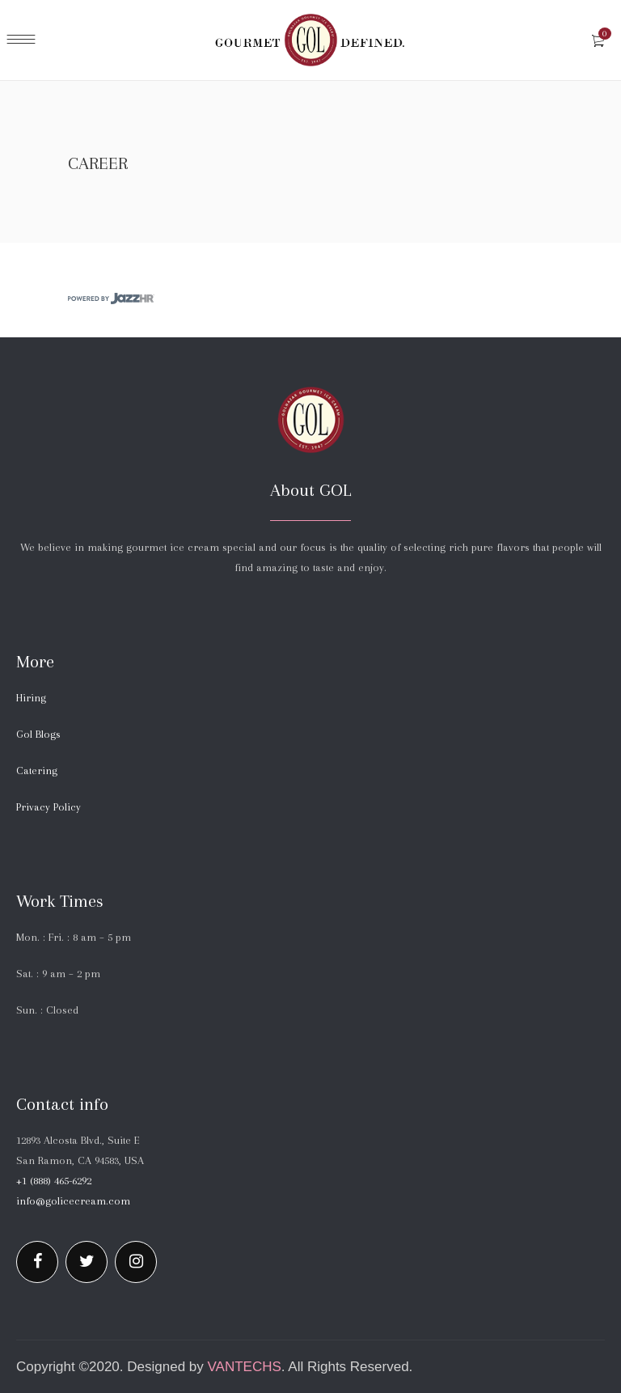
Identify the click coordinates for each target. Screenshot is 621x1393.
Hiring (31, 698)
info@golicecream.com (73, 1201)
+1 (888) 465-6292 (53, 1181)
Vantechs (244, 1366)
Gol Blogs (38, 734)
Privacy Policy (48, 807)
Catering (36, 770)
